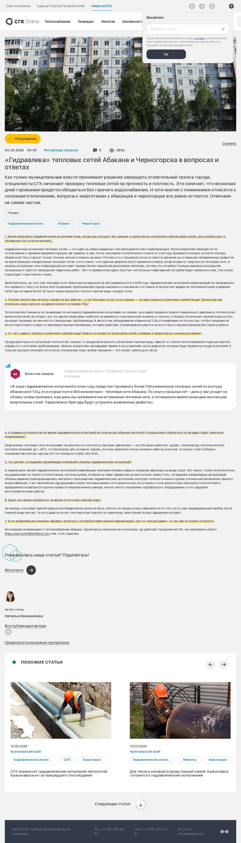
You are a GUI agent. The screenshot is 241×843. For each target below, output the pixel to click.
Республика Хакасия (61, 150)
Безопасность (132, 21)
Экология (108, 21)
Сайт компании (18, 6)
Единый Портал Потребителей (60, 6)
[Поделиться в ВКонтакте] (20, 570)
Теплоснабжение (57, 21)
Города (13, 213)
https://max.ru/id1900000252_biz (27, 533)
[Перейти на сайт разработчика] (224, 831)
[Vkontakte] (192, 6)
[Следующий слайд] (224, 664)
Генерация (86, 21)
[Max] (212, 6)
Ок (166, 54)
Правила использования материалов (37, 642)
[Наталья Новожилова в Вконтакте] (8, 631)
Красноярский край (26, 751)
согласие (200, 38)
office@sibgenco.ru (191, 834)
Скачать (229, 144)
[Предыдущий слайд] (210, 664)
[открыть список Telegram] (202, 6)
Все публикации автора (25, 626)
